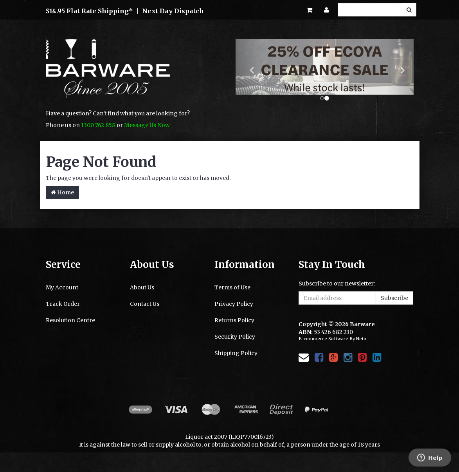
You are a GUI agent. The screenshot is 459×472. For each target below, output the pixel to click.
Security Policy (234, 336)
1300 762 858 (98, 125)
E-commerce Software (323, 338)
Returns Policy (234, 320)
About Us (142, 287)
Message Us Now (147, 125)
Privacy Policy (233, 303)
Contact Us (144, 303)
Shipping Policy (235, 353)
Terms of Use (232, 287)
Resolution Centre (70, 320)
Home (62, 192)
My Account (62, 287)
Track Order (63, 303)
